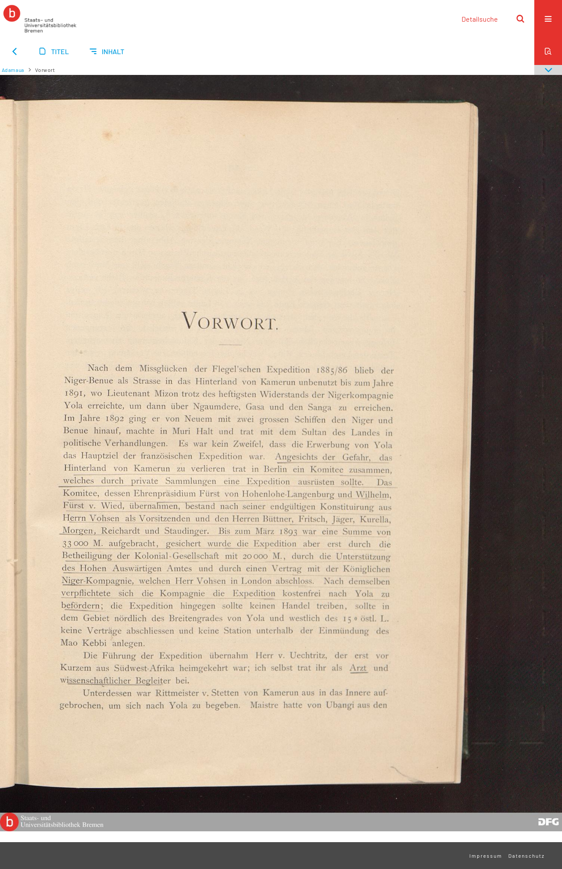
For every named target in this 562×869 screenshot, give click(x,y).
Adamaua (13, 70)
